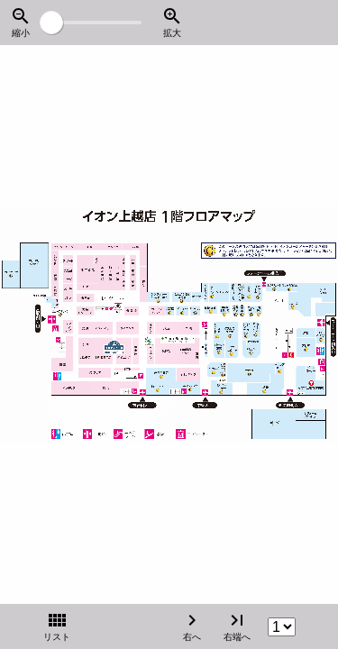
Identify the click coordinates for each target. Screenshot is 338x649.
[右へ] (288, 325)
